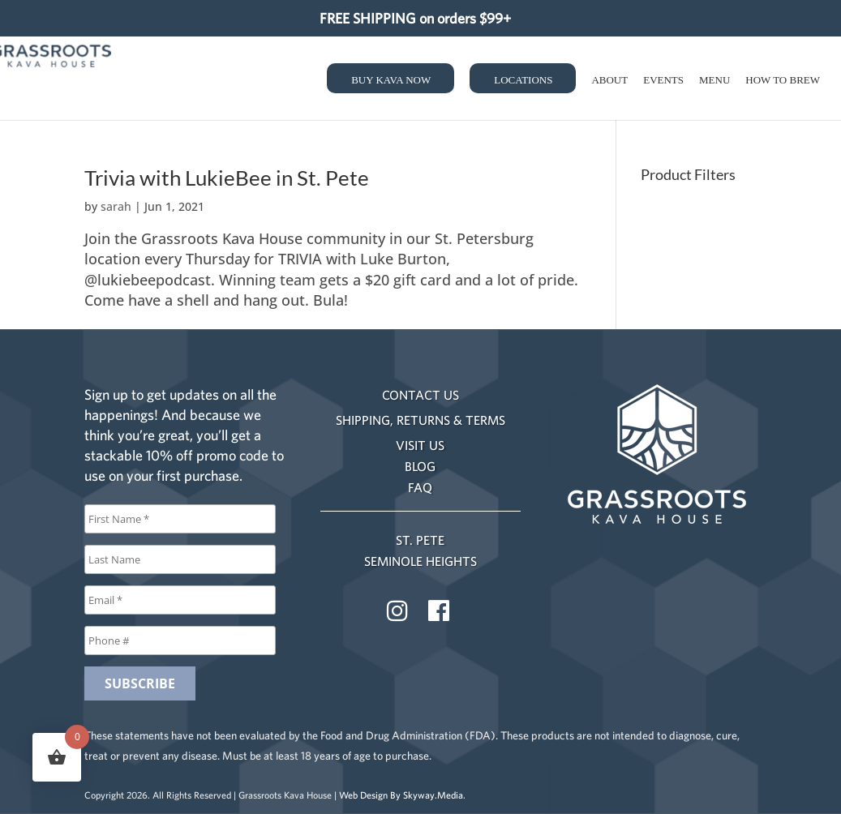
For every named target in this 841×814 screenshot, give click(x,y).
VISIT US (420, 445)
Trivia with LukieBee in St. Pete (226, 178)
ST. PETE (420, 540)
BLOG (420, 466)
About (609, 80)
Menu (714, 80)
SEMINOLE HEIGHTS (420, 561)
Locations (523, 80)
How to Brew (782, 80)
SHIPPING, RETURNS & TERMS (420, 420)
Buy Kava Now (391, 80)
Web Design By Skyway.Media (401, 795)
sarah (116, 206)
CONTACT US (420, 395)
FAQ (420, 487)
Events (663, 80)
